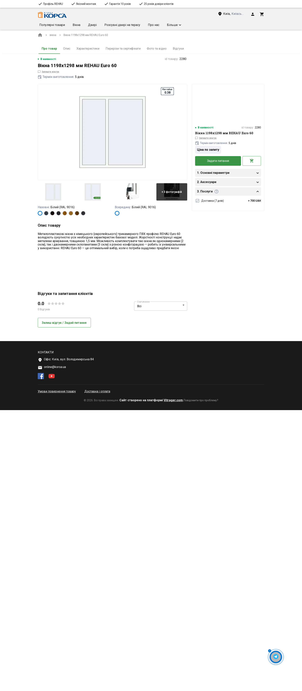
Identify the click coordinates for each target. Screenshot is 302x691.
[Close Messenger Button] (269, 650)
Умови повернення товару (57, 672)
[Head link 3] (234, 14)
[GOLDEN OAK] (64, 213)
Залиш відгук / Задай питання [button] (64, 603)
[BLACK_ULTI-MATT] (58, 213)
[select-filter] (157, 587)
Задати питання (218, 161)
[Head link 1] (52, 15)
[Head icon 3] (262, 14)
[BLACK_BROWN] (52, 213)
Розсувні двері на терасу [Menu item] (122, 25)
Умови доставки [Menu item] (179, 25)
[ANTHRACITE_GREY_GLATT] (83, 213)
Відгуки (178, 48)
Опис (66, 48)
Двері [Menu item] (92, 25)
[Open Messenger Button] (276, 657)
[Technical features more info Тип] (48, 283)
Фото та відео (157, 48)
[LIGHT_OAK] (71, 213)
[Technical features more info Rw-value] (56, 304)
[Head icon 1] (252, 14)
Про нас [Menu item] (153, 25)
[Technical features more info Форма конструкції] (71, 293)
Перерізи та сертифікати (123, 48)
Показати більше (53, 258)
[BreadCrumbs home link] (40, 35)
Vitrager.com (173, 681)
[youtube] (52, 657)
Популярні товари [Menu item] (52, 25)
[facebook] (41, 657)
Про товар (49, 48)
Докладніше (49, 321)
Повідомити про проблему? (201, 681)
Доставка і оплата (97, 672)
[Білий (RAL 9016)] (40, 213)
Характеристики (87, 48)
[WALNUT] (77, 213)
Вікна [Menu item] (76, 25)
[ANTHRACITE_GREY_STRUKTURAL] (46, 213)
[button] (205, 25)
